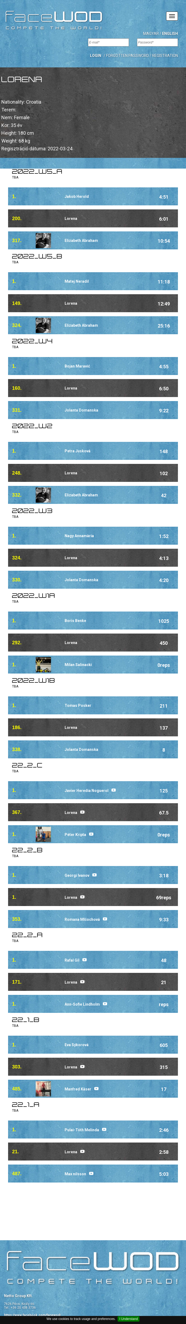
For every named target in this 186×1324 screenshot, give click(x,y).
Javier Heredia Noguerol (86, 790)
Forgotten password (127, 55)
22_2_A (27, 936)
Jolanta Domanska (81, 410)
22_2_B (27, 851)
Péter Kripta (75, 834)
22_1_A (26, 1105)
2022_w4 (32, 342)
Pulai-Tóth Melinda (82, 1130)
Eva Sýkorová (77, 1045)
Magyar (151, 33)
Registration (165, 55)
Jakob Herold (77, 196)
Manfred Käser (78, 1089)
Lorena (71, 218)
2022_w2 (32, 427)
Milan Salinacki (78, 665)
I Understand (128, 1319)
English (170, 33)
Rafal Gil (72, 960)
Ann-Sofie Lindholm (82, 1004)
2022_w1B (33, 681)
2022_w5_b (37, 257)
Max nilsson (75, 1174)
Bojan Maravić (77, 366)
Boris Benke (75, 621)
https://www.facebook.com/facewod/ (32, 1315)
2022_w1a (33, 596)
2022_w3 (32, 511)
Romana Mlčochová (82, 919)
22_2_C (27, 766)
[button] (95, 55)
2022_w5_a (37, 172)
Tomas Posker (78, 705)
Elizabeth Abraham (81, 240)
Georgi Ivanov (77, 875)
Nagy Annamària (79, 536)
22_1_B (26, 1020)
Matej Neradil (77, 281)
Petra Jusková (77, 451)
